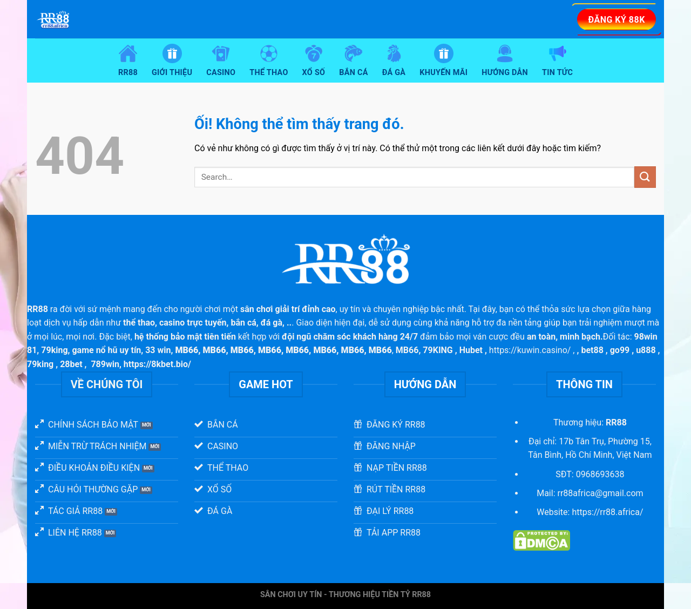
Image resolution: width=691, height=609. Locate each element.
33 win (158, 350)
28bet (71, 364)
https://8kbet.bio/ (157, 364)
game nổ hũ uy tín (106, 350)
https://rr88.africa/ (607, 512)
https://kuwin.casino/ (530, 350)
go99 (620, 350)
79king (54, 350)
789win (105, 364)
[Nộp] (645, 176)
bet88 (592, 350)
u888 (646, 350)
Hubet (471, 350)
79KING (437, 350)
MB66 (407, 350)
